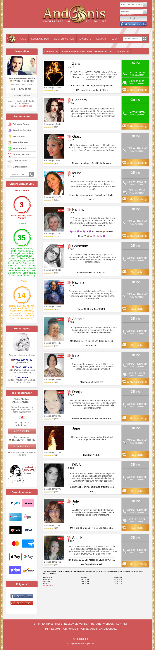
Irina (75, 355)
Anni (12, 318)
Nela (11, 315)
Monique (28, 256)
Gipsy (76, 136)
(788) (51, 273)
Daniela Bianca (27, 258)
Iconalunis (13, 263)
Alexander (14, 260)
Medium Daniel (18, 215)
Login (115, 39)
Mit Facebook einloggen (133, 24)
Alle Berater (51, 51)
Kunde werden (40, 39)
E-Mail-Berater (20, 166)
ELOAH (30, 260)
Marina (26, 275)
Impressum (52, 629)
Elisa (30, 308)
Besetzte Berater (97, 51)
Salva (25, 273)
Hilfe (58, 623)
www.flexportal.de (87, 644)
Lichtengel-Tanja (18, 253)
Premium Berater (22, 130)
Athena (21, 251)
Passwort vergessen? (127, 15)
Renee (29, 248)
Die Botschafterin (27, 263)
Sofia (12, 273)
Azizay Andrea (17, 313)
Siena (23, 260)
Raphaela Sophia (17, 306)
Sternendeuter (15, 275)
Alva (26, 270)
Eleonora (20, 248)
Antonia (78, 319)
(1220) (51, 236)
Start (37, 623)
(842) (51, 455)
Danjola (78, 392)
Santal (13, 251)
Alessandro (15, 310)
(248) (51, 90)
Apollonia (22, 308)
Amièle (13, 308)
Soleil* (77, 538)
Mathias (18, 315)
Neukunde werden (76, 623)
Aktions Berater (21, 154)
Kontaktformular (24, 106)
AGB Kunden (70, 629)
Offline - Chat (137, 190)
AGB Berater (88, 629)
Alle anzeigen (48, 585)
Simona (29, 251)
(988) (51, 382)
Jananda (13, 270)
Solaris (30, 253)
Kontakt (101, 39)
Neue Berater (20, 148)
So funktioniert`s (22, 446)
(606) (51, 346)
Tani (13, 256)
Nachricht (137, 272)
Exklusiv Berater (22, 124)
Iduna (76, 173)
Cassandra (29, 315)
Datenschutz (108, 629)
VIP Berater (19, 136)
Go (144, 38)
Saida (29, 215)
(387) (51, 127)
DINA (76, 465)
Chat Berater (20, 160)
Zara (13, 248)
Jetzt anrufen (137, 72)
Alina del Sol (20, 265)
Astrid (18, 273)
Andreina (22, 218)
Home (22, 39)
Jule (75, 501)
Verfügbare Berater (72, 51)
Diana (11, 268)
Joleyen (30, 306)
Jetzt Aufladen (22, 431)
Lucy (33, 275)
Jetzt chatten (137, 80)
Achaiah (29, 313)
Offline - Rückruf (137, 148)
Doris (20, 270)
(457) (51, 528)
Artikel (48, 623)
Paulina (78, 282)
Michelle (31, 265)
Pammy (78, 209)
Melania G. (14, 258)
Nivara (32, 273)
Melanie (31, 268)
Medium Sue (21, 268)
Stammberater (20, 142)
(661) (51, 565)
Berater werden (64, 39)
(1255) (51, 200)
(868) (51, 419)
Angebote (85, 39)
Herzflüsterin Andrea (24, 318)
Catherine (80, 246)
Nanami (19, 256)
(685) (51, 492)
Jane (76, 428)
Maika (10, 265)
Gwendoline (27, 310)
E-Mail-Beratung (137, 89)
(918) (51, 163)
